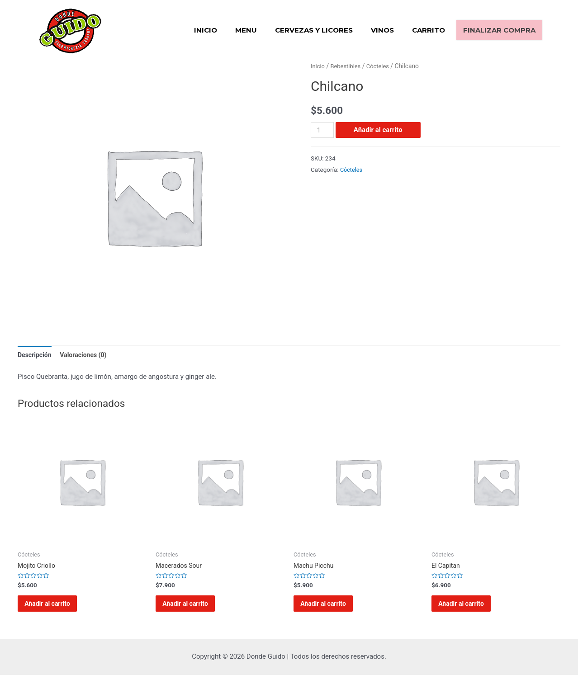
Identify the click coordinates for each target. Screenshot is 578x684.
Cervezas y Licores (314, 30)
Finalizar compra (499, 30)
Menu (246, 30)
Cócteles (382, 66)
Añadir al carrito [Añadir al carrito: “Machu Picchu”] (331, 609)
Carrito (428, 30)
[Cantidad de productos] (323, 130)
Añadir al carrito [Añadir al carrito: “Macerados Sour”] (193, 609)
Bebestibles (348, 66)
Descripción (36, 355)
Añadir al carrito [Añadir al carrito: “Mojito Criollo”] (55, 609)
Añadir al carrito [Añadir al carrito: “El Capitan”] (469, 609)
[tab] (36, 355)
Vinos (382, 30)
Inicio (205, 30)
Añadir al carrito (379, 130)
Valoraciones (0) (87, 355)
